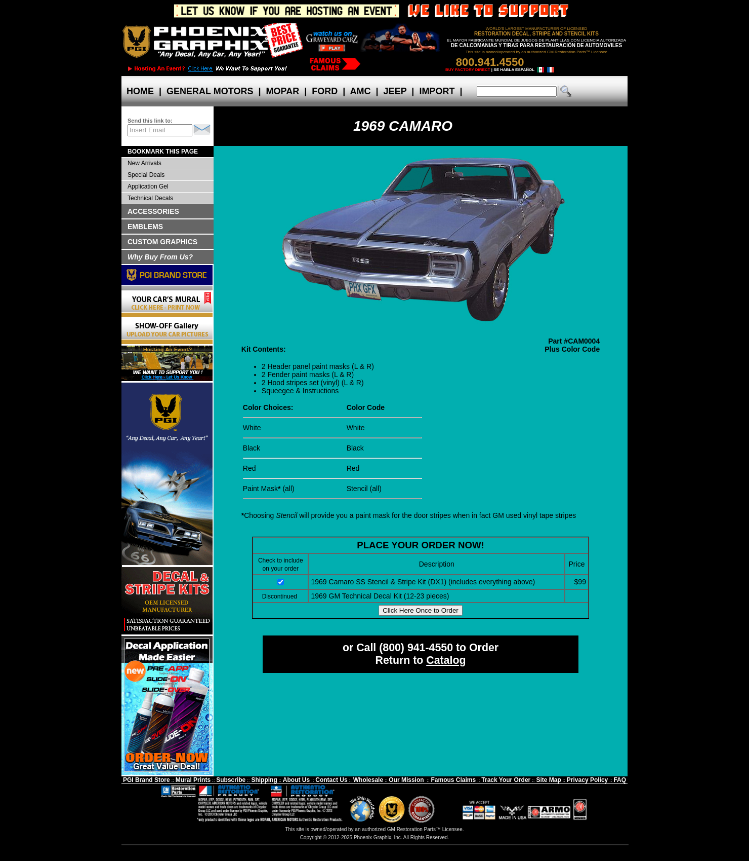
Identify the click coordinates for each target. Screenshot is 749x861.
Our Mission (406, 779)
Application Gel (148, 186)
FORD (325, 91)
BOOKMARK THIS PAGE (163, 151)
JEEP (395, 91)
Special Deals (146, 174)
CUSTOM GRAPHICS (162, 242)
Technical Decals (150, 198)
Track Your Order (505, 779)
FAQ (619, 779)
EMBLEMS (145, 226)
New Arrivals (144, 163)
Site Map (548, 779)
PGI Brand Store (146, 779)
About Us (296, 779)
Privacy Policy (587, 779)
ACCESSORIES (153, 211)
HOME (140, 91)
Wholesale (368, 779)
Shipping (264, 779)
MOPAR (282, 91)
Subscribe (230, 779)
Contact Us (331, 779)
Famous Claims (453, 779)
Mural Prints (193, 779)
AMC (360, 91)
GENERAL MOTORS (209, 91)
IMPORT (437, 91)
